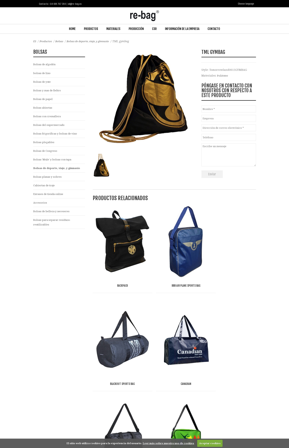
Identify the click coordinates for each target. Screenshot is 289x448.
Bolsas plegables (44, 144)
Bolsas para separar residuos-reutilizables (53, 226)
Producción (136, 29)
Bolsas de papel (43, 99)
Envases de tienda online (50, 197)
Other (122, 397)
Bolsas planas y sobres (48, 179)
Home (72, 29)
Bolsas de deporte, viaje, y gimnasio (90, 41)
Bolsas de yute (42, 82)
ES (34, 41)
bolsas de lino (42, 73)
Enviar (212, 174)
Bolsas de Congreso (46, 153)
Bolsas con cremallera (48, 117)
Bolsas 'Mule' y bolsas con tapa (53, 162)
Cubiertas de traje (45, 188)
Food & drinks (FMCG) (100, 397)
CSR (154, 29)
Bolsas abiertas (43, 108)
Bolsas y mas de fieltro (48, 91)
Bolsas (60, 41)
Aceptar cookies (210, 443)
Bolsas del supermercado (50, 126)
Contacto (214, 29)
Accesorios (40, 206)
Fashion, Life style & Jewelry (66, 397)
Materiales (113, 29)
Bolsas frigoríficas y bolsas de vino (56, 135)
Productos (91, 29)
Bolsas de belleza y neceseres (53, 215)
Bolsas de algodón (45, 64)
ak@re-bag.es (131, 432)
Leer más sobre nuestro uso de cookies (168, 443)
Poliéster (223, 75)
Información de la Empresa (182, 29)
